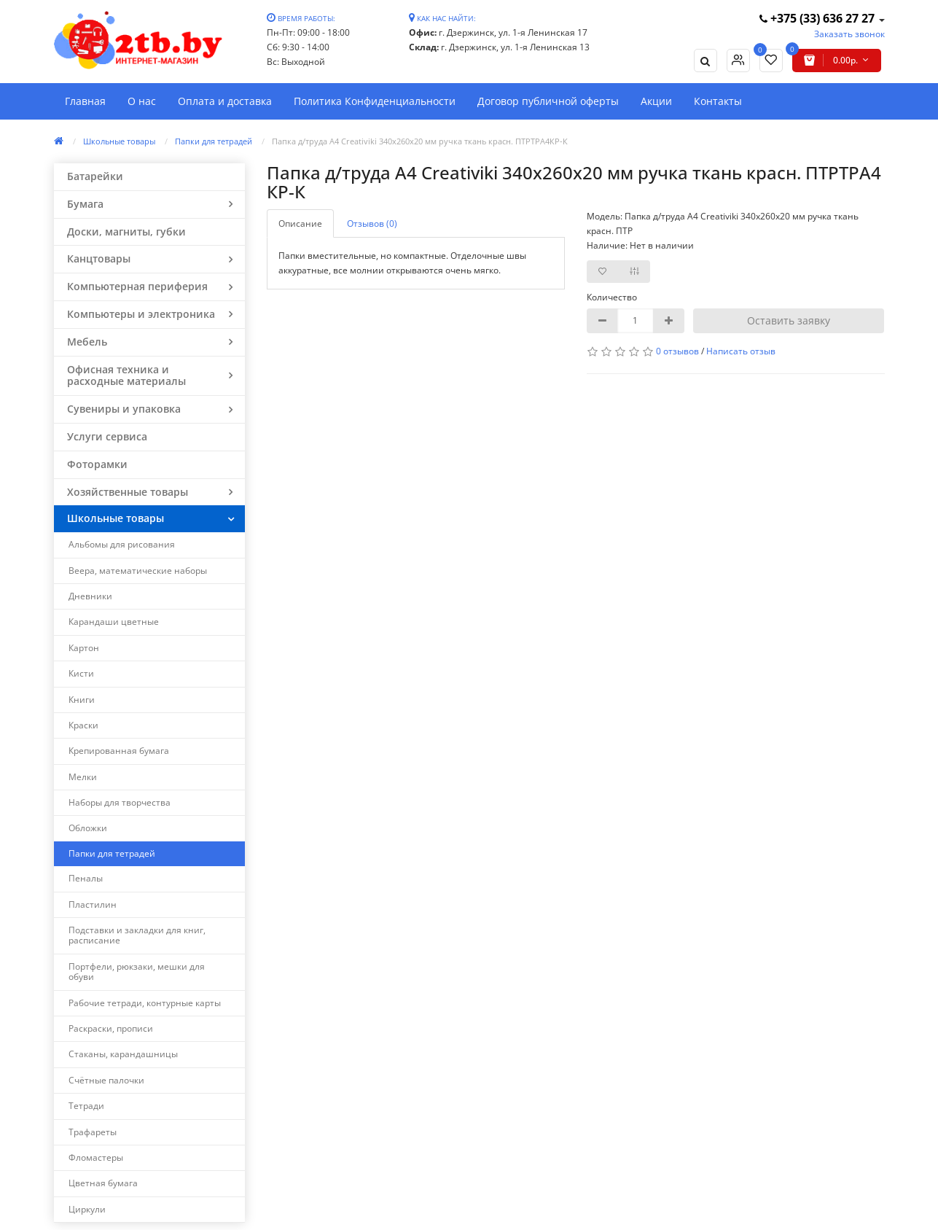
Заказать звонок (849, 34)
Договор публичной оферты (548, 101)
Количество (612, 297)
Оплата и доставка (225, 101)
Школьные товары (119, 141)
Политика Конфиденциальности (375, 101)
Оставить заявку (788, 320)
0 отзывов (677, 351)
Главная (85, 101)
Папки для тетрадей (213, 141)
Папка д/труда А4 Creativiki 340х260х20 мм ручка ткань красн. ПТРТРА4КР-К (420, 141)
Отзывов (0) (372, 223)
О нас (142, 101)
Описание (300, 223)
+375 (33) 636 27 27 (818, 18)
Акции (656, 101)
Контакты (718, 101)
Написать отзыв (740, 351)
